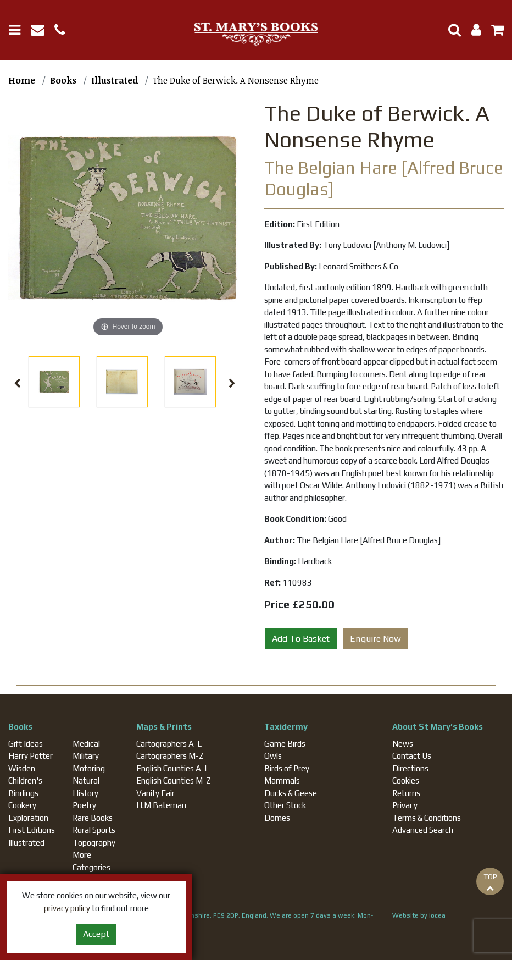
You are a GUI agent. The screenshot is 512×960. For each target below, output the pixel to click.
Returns (406, 793)
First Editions (31, 830)
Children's (25, 780)
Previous (17, 384)
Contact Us (411, 755)
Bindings (23, 793)
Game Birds (284, 743)
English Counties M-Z (173, 780)
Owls (273, 755)
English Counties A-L (172, 768)
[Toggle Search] (450, 30)
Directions (410, 768)
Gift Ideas (25, 743)
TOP (490, 882)
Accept (96, 934)
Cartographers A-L (169, 743)
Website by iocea (419, 915)
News (402, 743)
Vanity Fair (155, 793)
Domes (277, 818)
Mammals (282, 780)
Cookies (405, 780)
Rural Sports (94, 830)
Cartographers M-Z (170, 755)
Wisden (21, 768)
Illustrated (26, 842)
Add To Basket (301, 638)
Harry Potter (30, 755)
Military (86, 755)
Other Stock (285, 805)
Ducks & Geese (290, 793)
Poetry (84, 805)
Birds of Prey (286, 768)
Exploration (28, 818)
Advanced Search (422, 830)
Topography (94, 842)
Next (231, 384)
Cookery (22, 805)
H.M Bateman (161, 805)
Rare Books (93, 818)
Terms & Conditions (426, 818)
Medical (86, 743)
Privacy (405, 805)
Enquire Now (375, 638)
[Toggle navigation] (18, 30)
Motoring (89, 768)
